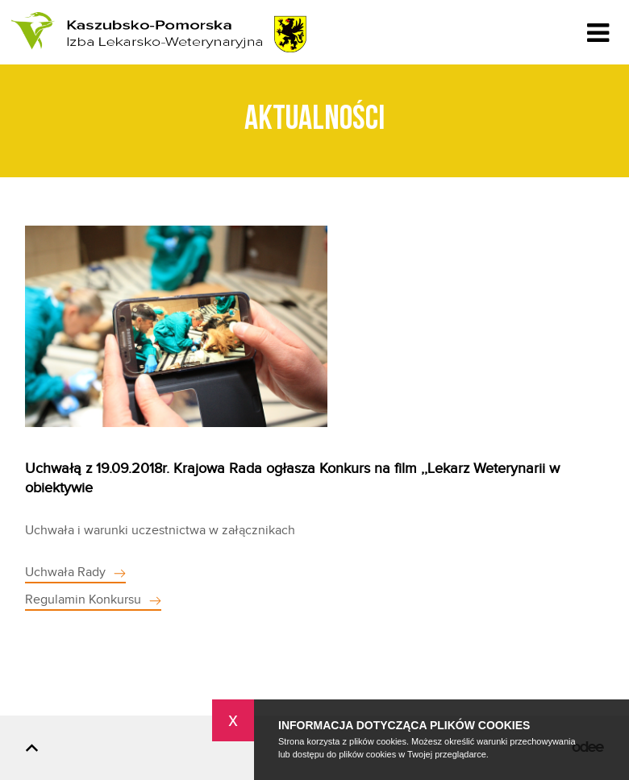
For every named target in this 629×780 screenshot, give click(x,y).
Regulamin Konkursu (83, 600)
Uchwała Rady (65, 572)
